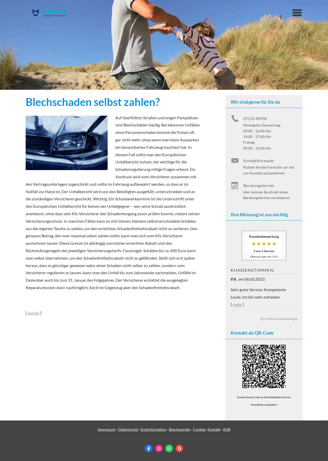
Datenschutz (128, 429)
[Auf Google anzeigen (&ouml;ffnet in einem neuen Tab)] (179, 448)
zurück (33, 312)
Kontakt (214, 429)
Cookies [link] (199, 429)
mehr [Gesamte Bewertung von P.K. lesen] (237, 304)
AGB (226, 429)
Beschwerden (179, 429)
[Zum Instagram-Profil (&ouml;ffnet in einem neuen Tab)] (159, 448)
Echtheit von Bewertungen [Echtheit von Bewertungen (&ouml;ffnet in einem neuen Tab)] (281, 318)
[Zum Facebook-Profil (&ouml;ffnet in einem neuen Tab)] (148, 448)
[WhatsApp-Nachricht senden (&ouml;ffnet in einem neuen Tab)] (169, 448)
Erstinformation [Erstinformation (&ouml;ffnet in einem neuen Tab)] (153, 429)
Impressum (107, 429)
